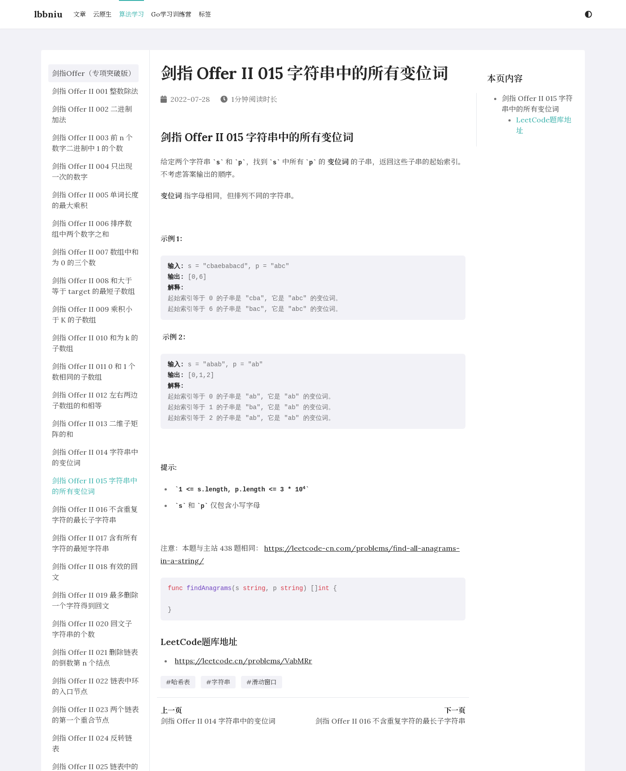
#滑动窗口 (261, 682)
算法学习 (131, 14)
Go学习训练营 (171, 14)
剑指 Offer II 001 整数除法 (95, 91)
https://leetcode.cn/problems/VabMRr (243, 660)
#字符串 (218, 682)
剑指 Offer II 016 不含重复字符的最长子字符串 (390, 721)
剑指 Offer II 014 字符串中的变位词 (218, 721)
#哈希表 (178, 682)
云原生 (102, 14)
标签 (205, 14)
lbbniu (48, 14)
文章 (79, 14)
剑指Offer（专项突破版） (93, 73)
